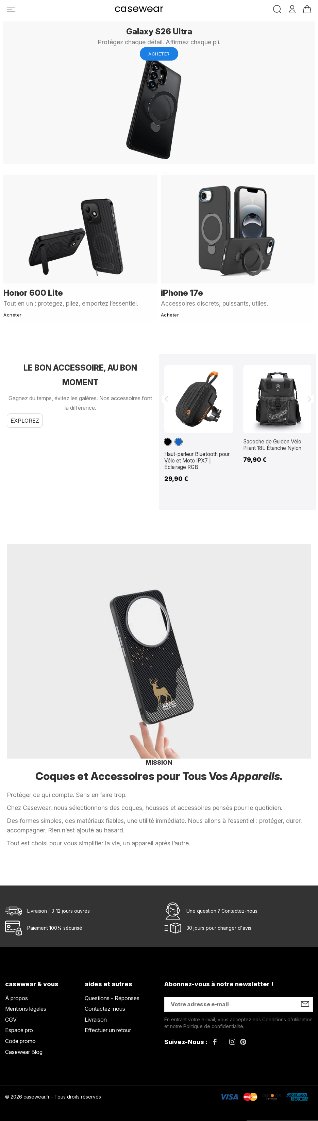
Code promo (20, 1037)
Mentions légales (25, 1005)
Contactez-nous (239, 907)
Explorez (25, 416)
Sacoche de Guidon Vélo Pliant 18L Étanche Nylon (274, 441)
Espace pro (19, 1026)
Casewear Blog (24, 1048)
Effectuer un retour (108, 1026)
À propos (16, 994)
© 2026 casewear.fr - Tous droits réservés (53, 1093)
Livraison (96, 1015)
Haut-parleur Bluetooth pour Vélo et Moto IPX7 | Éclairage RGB (194, 456)
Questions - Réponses (112, 994)
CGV (11, 1015)
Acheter (159, 53)
